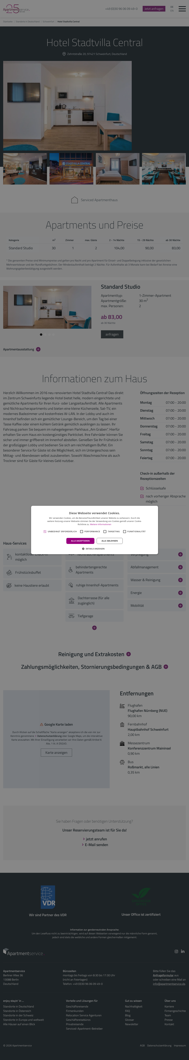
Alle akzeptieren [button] (80, 540)
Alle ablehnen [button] (110, 540)
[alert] (94, 530)
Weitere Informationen (100, 524)
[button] (94, 548)
